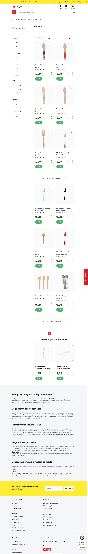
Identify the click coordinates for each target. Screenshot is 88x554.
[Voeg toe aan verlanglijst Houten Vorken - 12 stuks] (50, 275)
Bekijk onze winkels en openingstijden (54, 541)
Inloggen (14, 525)
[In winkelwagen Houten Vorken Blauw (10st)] (38, 122)
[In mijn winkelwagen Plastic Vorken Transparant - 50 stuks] (38, 378)
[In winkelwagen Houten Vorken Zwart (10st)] (38, 79)
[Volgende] (63, 333)
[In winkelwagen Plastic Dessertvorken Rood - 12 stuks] (59, 266)
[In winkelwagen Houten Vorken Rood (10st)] (59, 79)
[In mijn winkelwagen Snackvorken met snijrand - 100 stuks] (60, 378)
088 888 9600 (47, 514)
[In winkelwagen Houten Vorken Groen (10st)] (38, 166)
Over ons (14, 503)
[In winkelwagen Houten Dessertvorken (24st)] (38, 266)
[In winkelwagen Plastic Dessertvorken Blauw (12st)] (38, 222)
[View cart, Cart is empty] (72, 7)
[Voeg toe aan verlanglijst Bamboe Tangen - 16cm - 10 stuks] (71, 275)
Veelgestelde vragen (17, 516)
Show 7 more (15, 75)
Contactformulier (16, 508)
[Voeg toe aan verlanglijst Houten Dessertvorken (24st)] (50, 231)
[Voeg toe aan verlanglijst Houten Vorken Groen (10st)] (50, 132)
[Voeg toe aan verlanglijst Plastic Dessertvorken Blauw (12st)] (50, 187)
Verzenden (15, 519)
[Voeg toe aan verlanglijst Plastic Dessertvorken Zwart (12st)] (71, 187)
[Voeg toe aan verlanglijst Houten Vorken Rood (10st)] (71, 44)
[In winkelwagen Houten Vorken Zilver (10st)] (59, 122)
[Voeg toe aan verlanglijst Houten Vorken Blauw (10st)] (50, 88)
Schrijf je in (69, 489)
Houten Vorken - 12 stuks (43, 296)
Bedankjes (15, 541)
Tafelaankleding (32, 19)
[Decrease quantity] (51, 74)
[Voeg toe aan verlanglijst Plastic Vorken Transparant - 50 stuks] (50, 345)
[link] (46, 333)
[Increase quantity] (51, 72)
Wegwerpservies (21, 19)
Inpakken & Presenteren (18, 544)
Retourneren (15, 522)
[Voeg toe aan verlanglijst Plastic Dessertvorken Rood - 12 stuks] (71, 231)
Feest (13, 547)
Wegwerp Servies (17, 552)
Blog (13, 533)
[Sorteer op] (57, 38)
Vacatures (15, 506)
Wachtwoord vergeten (18, 528)
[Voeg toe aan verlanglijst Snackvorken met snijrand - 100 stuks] (71, 345)
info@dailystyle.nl (48, 517)
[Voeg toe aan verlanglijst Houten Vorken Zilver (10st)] (71, 88)
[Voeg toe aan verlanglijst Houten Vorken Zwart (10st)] (50, 44)
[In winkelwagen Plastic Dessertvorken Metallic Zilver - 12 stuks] (59, 166)
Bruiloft (14, 549)
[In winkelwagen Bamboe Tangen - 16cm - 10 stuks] (59, 310)
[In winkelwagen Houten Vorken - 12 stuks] (38, 310)
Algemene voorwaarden (18, 530)
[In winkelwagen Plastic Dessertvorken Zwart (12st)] (59, 222)
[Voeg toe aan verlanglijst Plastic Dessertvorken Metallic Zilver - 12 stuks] (71, 132)
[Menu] (85, 536)
